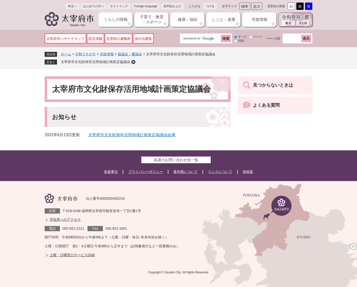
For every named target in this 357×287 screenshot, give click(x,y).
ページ (257, 36)
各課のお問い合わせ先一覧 (176, 160)
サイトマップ (119, 6)
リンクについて (220, 172)
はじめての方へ (93, 6)
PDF (241, 41)
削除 (133, 62)
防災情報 (95, 39)
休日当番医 (143, 39)
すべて (242, 36)
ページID (273, 38)
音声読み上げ (172, 6)
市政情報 (260, 19)
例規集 (248, 172)
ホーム (66, 54)
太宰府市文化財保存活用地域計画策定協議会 (95, 62)
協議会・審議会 (130, 54)
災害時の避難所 (118, 39)
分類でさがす (85, 54)
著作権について (185, 172)
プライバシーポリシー (145, 172)
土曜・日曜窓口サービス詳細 (72, 255)
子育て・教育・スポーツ (152, 19)
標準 (244, 6)
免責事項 (111, 172)
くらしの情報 (116, 19)
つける (210, 6)
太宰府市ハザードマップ (65, 39)
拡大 (256, 6)
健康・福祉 (188, 19)
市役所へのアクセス (65, 220)
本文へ (72, 6)
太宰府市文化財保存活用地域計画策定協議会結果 (132, 135)
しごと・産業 (224, 19)
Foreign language (145, 6)
